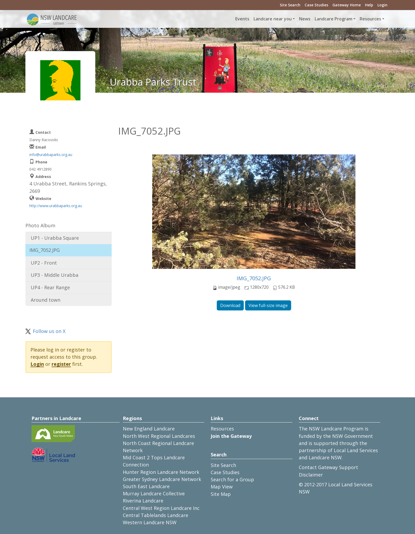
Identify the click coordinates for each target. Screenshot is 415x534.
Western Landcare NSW (150, 522)
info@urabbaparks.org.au (50, 154)
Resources (222, 428)
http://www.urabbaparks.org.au (55, 205)
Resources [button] (370, 19)
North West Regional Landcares (159, 436)
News (304, 19)
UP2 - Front (44, 263)
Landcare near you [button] (273, 19)
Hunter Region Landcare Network (161, 472)
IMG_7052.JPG (254, 278)
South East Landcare (146, 486)
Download (230, 305)
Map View (222, 486)
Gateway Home (346, 4)
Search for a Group (232, 479)
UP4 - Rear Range (50, 287)
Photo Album (40, 225)
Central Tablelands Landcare (155, 515)
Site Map (221, 494)
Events (242, 19)
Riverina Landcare (143, 500)
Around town (45, 300)
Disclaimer (311, 474)
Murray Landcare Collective (154, 493)
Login (382, 4)
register (61, 364)
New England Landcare (149, 428)
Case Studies (316, 4)
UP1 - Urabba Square (55, 238)
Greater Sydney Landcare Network (162, 479)
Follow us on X (49, 331)
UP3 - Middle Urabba (54, 275)
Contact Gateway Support (328, 467)
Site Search (290, 4)
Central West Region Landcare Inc (161, 508)
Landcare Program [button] (333, 19)
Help (369, 4)
